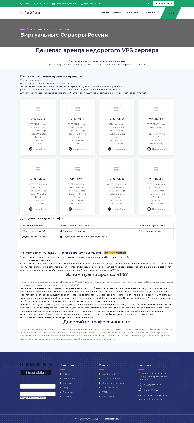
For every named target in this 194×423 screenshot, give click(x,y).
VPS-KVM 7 (156, 178)
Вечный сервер (115, 252)
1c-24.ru (30, 12)
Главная (105, 12)
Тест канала (69, 392)
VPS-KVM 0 (38, 118)
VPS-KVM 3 (156, 118)
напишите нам (74, 257)
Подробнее (38, 148)
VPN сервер (108, 392)
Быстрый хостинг (110, 374)
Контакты (132, 12)
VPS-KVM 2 (117, 118)
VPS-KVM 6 (117, 178)
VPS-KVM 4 (38, 178)
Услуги (117, 12)
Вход (171, 12)
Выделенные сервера (113, 383)
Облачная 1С (108, 396)
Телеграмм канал (163, 3)
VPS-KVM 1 (77, 118)
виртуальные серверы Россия (51, 29)
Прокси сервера (110, 387)
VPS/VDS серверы (111, 378)
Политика (67, 383)
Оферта (67, 387)
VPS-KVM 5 (77, 178)
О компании (148, 12)
